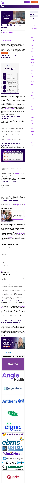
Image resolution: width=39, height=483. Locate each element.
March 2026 (32, 37)
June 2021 (32, 126)
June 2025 (32, 51)
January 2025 (32, 59)
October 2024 (32, 64)
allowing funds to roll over (7, 230)
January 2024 (32, 78)
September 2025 (33, 46)
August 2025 (32, 48)
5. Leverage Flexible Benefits (5, 38)
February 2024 (32, 76)
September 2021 (33, 122)
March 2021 (32, 131)
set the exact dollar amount (10, 249)
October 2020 (32, 134)
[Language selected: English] (4, 482)
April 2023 (32, 92)
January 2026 (32, 40)
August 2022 (32, 104)
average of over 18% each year (14, 330)
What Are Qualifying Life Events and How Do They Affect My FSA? (34, 29)
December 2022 (32, 98)
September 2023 (33, 84)
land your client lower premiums (18, 173)
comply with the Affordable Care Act (10, 237)
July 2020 (32, 137)
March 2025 (32, 56)
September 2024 (33, 65)
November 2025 (32, 43)
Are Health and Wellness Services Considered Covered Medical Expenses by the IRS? (34, 32)
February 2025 (32, 57)
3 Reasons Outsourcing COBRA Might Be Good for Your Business (34, 26)
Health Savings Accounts (10, 204)
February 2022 (32, 114)
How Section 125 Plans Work (34, 20)
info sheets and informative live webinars (10, 108)
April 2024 (32, 73)
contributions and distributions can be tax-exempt (15, 292)
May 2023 (32, 90)
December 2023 (32, 79)
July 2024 (32, 68)
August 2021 (32, 123)
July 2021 (32, 125)
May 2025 (32, 53)
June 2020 (32, 139)
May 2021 (32, 128)
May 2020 (32, 140)
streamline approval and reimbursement (6, 270)
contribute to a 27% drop (15, 289)
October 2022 (32, 101)
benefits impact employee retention (9, 133)
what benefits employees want (8, 139)
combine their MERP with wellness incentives (17, 288)
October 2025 (32, 45)
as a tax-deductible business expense (15, 226)
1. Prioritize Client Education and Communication (8, 32)
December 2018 (32, 148)
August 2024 (32, 67)
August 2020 (32, 136)
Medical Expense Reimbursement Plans (5, 205)
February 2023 (32, 95)
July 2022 (32, 106)
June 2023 (32, 89)
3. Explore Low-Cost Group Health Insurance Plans (8, 35)
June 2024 (32, 70)
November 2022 (32, 100)
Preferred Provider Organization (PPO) (13, 166)
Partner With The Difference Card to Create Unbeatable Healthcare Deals (11, 41)
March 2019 (32, 147)
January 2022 (32, 115)
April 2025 (32, 54)
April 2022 (32, 111)
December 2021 (32, 117)
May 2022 (32, 109)
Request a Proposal (4, 53)
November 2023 (32, 81)
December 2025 (32, 42)
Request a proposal (3, 334)
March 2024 (32, 75)
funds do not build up (7, 241)
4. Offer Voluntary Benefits (5, 37)
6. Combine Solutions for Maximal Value (6, 40)
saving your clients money (18, 246)
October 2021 (32, 120)
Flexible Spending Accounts (18, 204)
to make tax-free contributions (21, 233)
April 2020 (32, 142)
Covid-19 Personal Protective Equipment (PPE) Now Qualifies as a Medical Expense (34, 23)
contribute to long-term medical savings (14, 314)
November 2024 (32, 62)
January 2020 (32, 145)
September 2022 (33, 103)
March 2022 (32, 112)
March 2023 (32, 93)
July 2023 (32, 87)
